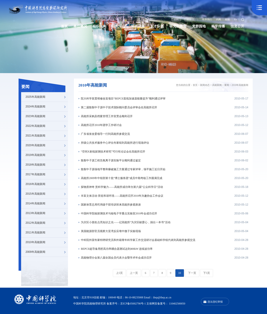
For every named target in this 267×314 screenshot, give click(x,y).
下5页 (206, 272)
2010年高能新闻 (47, 242)
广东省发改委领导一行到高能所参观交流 (105, 133)
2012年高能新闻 (47, 223)
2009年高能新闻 (47, 252)
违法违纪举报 (215, 301)
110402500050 (177, 303)
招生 (189, 19)
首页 (64, 26)
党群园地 (199, 26)
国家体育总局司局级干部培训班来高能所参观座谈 (110, 204)
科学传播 (218, 26)
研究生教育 (177, 26)
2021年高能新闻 (47, 135)
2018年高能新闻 (47, 164)
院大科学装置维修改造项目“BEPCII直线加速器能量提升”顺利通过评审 (123, 98)
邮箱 (227, 19)
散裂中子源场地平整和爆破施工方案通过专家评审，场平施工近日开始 (122, 169)
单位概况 (80, 26)
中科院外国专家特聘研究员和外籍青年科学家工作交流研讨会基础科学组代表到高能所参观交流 (137, 240)
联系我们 (207, 19)
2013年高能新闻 (47, 213)
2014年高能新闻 (47, 203)
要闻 (25, 86)
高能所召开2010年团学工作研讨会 (101, 125)
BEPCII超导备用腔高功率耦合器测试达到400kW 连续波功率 (116, 248)
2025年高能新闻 (47, 97)
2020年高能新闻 (47, 145)
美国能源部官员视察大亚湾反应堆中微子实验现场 (110, 231)
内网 (218, 19)
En (235, 19)
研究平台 (118, 26)
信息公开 (237, 26)
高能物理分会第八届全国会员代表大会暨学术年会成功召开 (116, 257)
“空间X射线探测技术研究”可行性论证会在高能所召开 (112, 151)
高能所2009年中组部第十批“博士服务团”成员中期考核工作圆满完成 (121, 178)
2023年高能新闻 (47, 116)
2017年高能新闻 (47, 174)
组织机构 (99, 26)
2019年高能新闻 (47, 155)
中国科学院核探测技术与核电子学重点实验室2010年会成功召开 (118, 213)
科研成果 (138, 26)
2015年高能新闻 (47, 194)
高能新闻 (217, 85)
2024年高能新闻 (47, 106)
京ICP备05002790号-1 (133, 303)
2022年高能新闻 (47, 126)
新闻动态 (205, 85)
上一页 (134, 272)
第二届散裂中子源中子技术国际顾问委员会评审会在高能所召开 (118, 107)
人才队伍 (157, 26)
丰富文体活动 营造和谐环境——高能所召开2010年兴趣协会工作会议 (121, 195)
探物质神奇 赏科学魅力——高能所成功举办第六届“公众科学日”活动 (121, 186)
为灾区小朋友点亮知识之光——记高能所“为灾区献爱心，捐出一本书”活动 (125, 222)
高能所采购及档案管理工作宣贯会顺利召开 (106, 116)
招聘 (176, 19)
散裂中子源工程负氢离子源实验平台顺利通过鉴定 (110, 160)
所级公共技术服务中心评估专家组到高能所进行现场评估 (114, 142)
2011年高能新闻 (47, 232)
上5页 (119, 272)
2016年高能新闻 (47, 184)
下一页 (192, 272)
